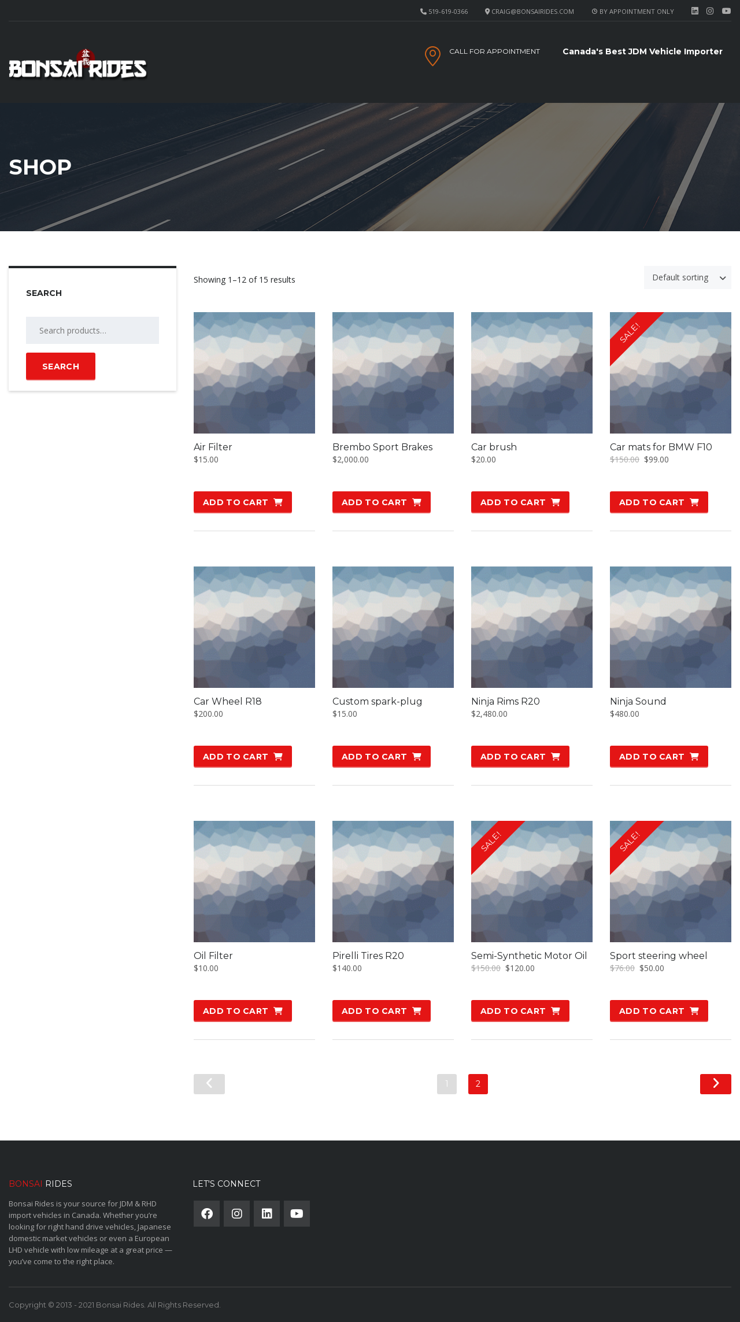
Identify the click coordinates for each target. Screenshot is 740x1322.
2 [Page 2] (478, 1084)
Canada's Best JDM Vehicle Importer (643, 51)
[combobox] (687, 277)
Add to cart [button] (235, 502)
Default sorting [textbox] (680, 277)
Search (60, 366)
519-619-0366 (448, 11)
